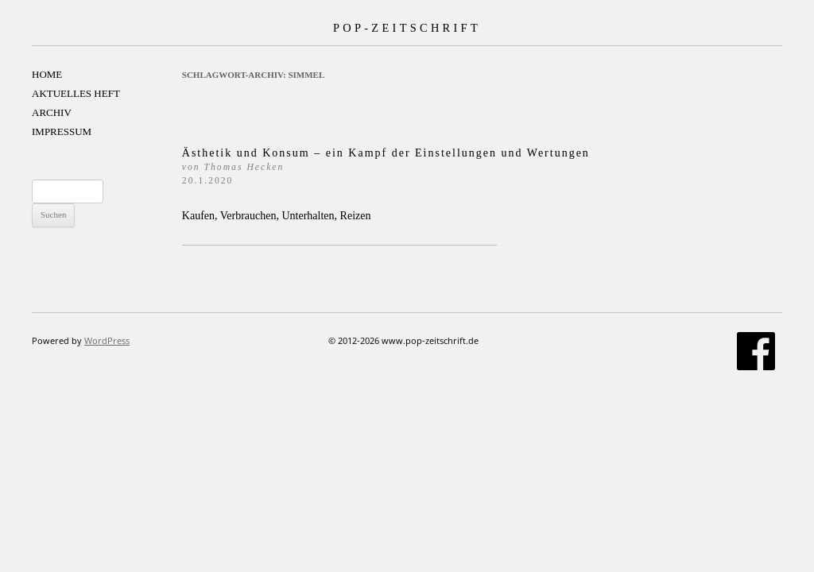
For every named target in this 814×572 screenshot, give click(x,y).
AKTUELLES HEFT (76, 93)
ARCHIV (52, 112)
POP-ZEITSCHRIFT (407, 27)
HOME (47, 74)
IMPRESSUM (61, 131)
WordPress (107, 340)
